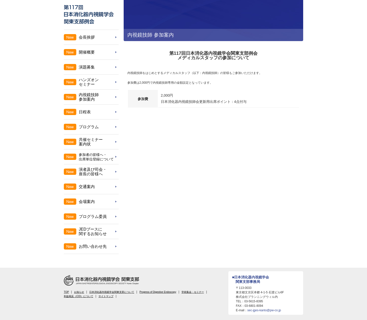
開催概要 (87, 52)
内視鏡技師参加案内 (89, 97)
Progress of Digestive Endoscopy (157, 292)
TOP (66, 292)
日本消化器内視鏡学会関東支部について (111, 292)
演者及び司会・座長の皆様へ (93, 171)
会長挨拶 (87, 37)
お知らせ (79, 292)
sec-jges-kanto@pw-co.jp (264, 310)
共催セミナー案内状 (91, 141)
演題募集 (87, 67)
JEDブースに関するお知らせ (93, 231)
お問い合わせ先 (93, 246)
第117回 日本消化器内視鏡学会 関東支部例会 (89, 14)
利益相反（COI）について (78, 296)
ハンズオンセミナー (89, 82)
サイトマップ (105, 296)
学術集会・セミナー (193, 292)
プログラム (89, 127)
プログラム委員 (93, 216)
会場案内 (87, 201)
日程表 (85, 112)
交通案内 (87, 187)
